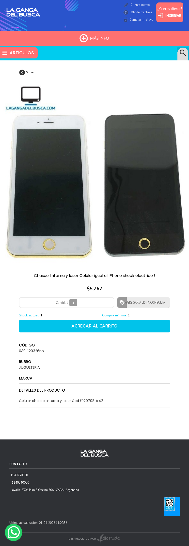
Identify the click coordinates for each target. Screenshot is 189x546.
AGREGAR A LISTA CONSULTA (143, 302)
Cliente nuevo (140, 5)
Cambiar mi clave (141, 20)
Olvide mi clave (141, 12)
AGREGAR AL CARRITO (94, 326)
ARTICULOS (22, 53)
